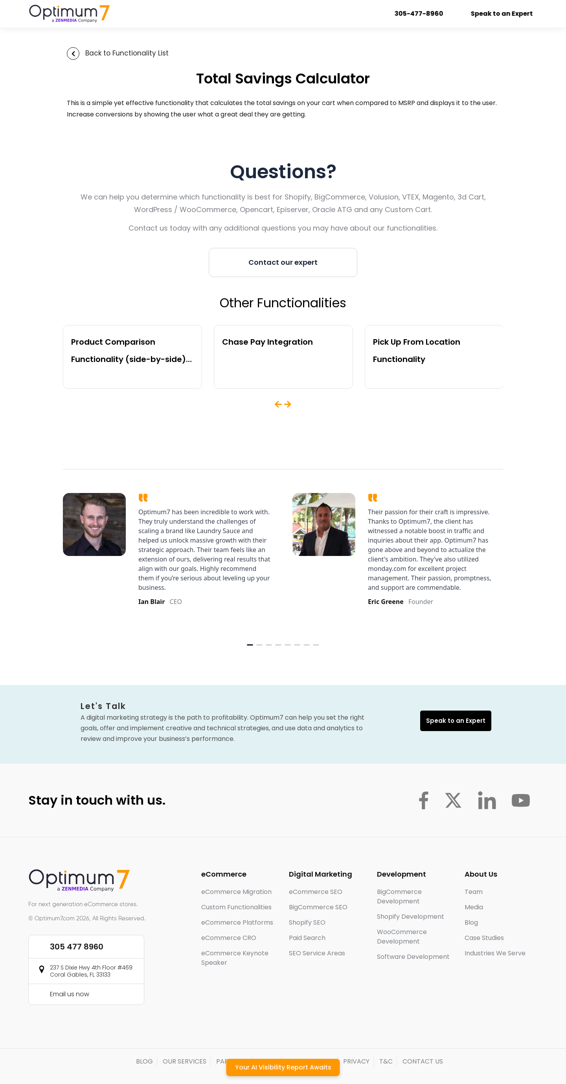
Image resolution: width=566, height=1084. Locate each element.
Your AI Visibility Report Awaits (283, 1067)
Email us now (69, 994)
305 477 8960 (76, 946)
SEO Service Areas (317, 953)
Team (474, 891)
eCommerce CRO (228, 937)
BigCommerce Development (399, 896)
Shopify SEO (307, 922)
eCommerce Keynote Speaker (234, 958)
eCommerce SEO (315, 891)
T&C (386, 1061)
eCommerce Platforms (237, 922)
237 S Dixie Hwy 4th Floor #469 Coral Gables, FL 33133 (91, 971)
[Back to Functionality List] (73, 53)
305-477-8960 (421, 13)
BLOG (144, 1061)
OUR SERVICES (184, 1061)
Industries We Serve (495, 953)
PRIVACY (356, 1061)
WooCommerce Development (402, 936)
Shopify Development (410, 916)
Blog (471, 922)
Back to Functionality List (127, 53)
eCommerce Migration (236, 891)
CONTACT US (422, 1061)
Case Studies (484, 937)
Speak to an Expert (505, 13)
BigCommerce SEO (318, 907)
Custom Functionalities (236, 907)
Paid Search (307, 937)
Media (474, 907)
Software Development (413, 956)
